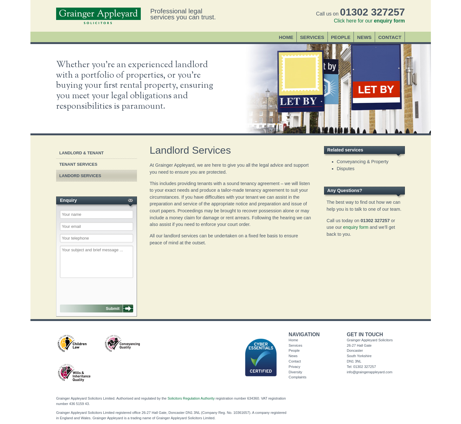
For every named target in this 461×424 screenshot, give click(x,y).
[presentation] (92, 288)
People (341, 37)
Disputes (345, 168)
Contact (389, 37)
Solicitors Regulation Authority (191, 398)
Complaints (297, 377)
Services (312, 37)
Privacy (294, 367)
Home (286, 37)
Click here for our (369, 20)
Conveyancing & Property (362, 161)
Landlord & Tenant (81, 153)
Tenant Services (78, 164)
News (364, 37)
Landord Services (80, 175)
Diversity (295, 372)
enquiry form (355, 227)
